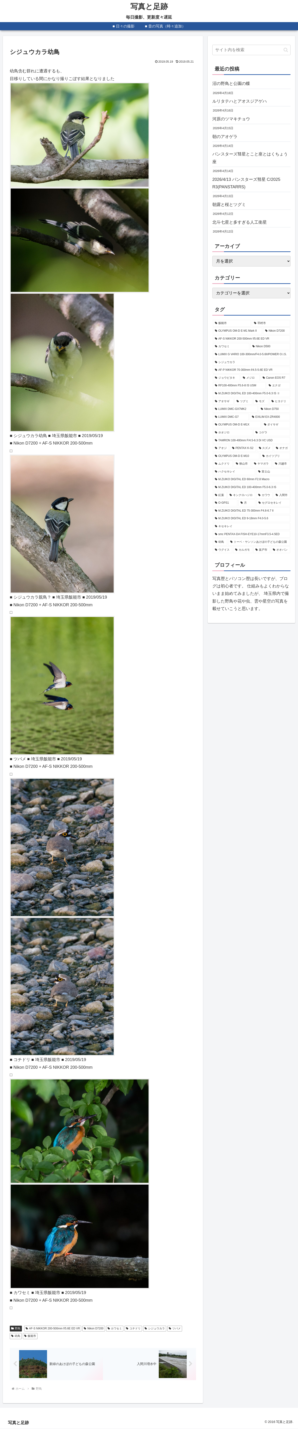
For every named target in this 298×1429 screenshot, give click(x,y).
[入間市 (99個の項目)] (282, 495)
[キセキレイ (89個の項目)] (251, 526)
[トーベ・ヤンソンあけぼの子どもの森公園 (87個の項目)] (259, 542)
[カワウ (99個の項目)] (264, 495)
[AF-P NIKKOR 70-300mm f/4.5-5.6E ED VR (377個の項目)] (251, 370)
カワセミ (115, 1328)
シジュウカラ (155, 1328)
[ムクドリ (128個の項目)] (223, 463)
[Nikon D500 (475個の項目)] (270, 346)
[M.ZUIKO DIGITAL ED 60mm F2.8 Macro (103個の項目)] (251, 479)
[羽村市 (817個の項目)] (271, 323)
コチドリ (133, 1328)
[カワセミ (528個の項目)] (231, 346)
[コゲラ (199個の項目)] (271, 432)
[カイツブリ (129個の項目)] (275, 456)
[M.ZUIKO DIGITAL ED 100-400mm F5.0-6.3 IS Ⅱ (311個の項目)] (251, 393)
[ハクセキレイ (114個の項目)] (234, 471)
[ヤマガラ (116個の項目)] (262, 463)
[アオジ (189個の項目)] (221, 448)
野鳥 (15, 1328)
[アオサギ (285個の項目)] (223, 401)
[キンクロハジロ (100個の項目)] (241, 495)
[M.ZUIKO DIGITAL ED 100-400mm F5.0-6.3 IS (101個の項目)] (251, 487)
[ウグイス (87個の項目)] (222, 549)
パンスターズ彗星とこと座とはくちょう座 (250, 158)
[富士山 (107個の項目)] (273, 471)
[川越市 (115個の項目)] (281, 463)
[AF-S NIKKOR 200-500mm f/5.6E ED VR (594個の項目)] (251, 338)
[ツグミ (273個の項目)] (243, 401)
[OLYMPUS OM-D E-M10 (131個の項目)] (236, 456)
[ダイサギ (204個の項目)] (276, 424)
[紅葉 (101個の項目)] (220, 495)
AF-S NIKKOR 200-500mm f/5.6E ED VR (53, 1328)
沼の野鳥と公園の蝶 (231, 83)
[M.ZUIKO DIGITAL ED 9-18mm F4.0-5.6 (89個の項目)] (251, 518)
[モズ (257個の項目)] (260, 401)
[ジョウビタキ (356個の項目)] (226, 377)
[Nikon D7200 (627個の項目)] (276, 330)
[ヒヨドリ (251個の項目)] (279, 401)
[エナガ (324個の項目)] (278, 385)
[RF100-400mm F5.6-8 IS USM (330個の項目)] (239, 385)
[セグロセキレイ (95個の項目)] (273, 502)
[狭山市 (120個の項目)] (242, 463)
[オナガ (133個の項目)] (282, 448)
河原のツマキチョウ (231, 119)
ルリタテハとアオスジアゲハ (239, 101)
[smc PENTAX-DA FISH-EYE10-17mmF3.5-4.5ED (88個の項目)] (251, 534)
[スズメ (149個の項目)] (265, 448)
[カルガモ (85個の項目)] (242, 549)
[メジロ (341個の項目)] (250, 377)
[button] (286, 50)
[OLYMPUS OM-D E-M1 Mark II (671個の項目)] (237, 330)
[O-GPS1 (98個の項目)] (225, 502)
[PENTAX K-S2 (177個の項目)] (243, 448)
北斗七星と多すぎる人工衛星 (239, 222)
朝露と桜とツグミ (229, 204)
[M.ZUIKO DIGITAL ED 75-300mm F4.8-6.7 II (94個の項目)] (251, 510)
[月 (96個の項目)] (246, 502)
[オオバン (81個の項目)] (280, 549)
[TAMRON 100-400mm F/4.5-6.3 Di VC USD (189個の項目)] (251, 440)
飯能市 (30, 1336)
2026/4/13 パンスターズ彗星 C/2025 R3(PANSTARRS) (246, 183)
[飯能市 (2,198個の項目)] (232, 323)
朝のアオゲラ (224, 136)
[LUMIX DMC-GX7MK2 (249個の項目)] (235, 409)
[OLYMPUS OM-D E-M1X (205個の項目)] (237, 424)
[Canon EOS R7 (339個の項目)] (275, 377)
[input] (251, 50)
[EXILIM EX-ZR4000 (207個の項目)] (270, 417)
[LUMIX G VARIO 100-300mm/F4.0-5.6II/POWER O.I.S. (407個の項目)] (251, 354)
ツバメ (175, 1328)
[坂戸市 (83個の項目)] (261, 549)
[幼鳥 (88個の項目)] (220, 542)
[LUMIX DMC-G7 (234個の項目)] (231, 417)
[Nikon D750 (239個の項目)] (274, 409)
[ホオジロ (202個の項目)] (232, 432)
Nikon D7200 (93, 1328)
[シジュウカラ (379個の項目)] (251, 362)
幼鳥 (15, 1336)
